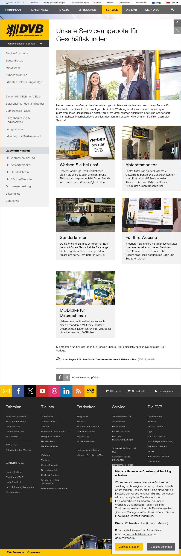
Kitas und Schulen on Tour (90, 455)
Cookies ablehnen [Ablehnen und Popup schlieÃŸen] (161, 546)
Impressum (128, 537)
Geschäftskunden (50, 465)
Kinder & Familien (50, 475)
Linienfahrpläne (13, 426)
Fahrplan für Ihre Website (18, 450)
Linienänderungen (15, 431)
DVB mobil (90, 391)
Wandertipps (83, 436)
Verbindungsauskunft (16, 416)
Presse (110, 2)
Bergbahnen (83, 416)
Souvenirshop (14, 60)
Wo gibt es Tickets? (51, 436)
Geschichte (154, 461)
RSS (78, 391)
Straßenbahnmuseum (88, 426)
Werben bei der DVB (23, 157)
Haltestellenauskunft (16, 421)
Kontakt (34, 2)
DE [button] (171, 2)
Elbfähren (81, 421)
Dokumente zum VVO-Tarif (55, 431)
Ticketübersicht (49, 421)
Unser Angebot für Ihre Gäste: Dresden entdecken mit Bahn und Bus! (108, 359)
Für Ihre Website (21, 179)
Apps (150, 431)
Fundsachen (13, 67)
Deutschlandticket (50, 470)
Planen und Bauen (157, 446)
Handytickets (48, 441)
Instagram (54, 391)
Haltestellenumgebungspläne (20, 487)
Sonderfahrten (20, 172)
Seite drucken (139, 390)
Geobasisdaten (13, 492)
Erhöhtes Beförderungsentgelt (24, 81)
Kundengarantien (16, 74)
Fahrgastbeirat (15, 129)
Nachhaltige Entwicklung (160, 441)
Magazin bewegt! (156, 426)
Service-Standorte (17, 53)
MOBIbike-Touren (86, 441)
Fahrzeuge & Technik (158, 456)
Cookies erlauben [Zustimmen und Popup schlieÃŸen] (129, 546)
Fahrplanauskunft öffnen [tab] (21, 43)
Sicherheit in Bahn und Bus (23, 96)
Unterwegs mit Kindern (88, 450)
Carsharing (12, 200)
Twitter (177, 30)
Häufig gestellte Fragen (54, 2)
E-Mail (6, 391)
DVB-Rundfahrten (86, 431)
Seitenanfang (166, 390)
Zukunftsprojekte (156, 436)
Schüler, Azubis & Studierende (50, 482)
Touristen (45, 460)
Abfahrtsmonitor (21, 164)
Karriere (97, 2)
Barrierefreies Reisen (18, 110)
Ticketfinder (47, 416)
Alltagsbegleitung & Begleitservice (18, 119)
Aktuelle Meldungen (79, 2)
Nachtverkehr (13, 436)
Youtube (42, 391)
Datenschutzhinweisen (138, 534)
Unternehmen (155, 416)
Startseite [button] (115, 390)
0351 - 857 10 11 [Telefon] (16, 2)
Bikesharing (13, 193)
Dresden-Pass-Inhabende (54, 488)
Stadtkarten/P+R (14, 477)
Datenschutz (124, 2)
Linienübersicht (13, 482)
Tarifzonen (46, 426)
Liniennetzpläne (14, 472)
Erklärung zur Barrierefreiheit (23, 136)
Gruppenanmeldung (18, 186)
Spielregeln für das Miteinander (25, 103)
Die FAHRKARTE (50, 446)
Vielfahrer (46, 455)
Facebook (177, 23)
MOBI (151, 451)
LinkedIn (66, 391)
